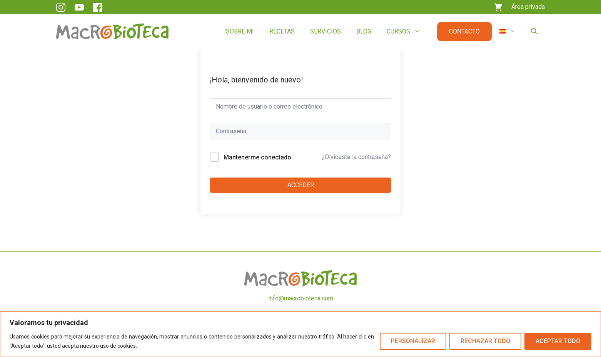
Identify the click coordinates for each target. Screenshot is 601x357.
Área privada (528, 6)
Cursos (407, 31)
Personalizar (413, 341)
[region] (300, 334)
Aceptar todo (558, 341)
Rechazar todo (485, 341)
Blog (363, 31)
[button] (534, 31)
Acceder (300, 185)
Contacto (464, 31)
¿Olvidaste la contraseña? (356, 157)
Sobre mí (240, 31)
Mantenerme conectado (257, 157)
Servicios (325, 31)
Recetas (282, 31)
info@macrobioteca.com (300, 298)
